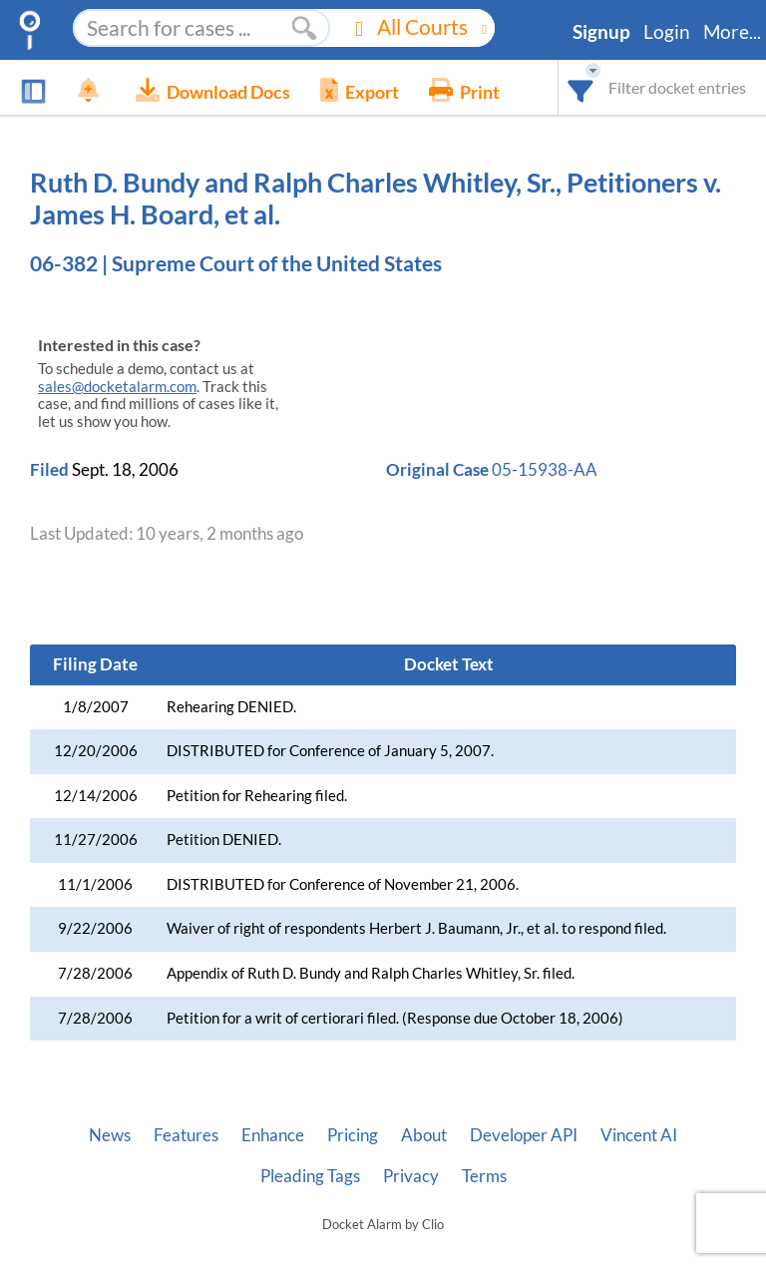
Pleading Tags (310, 1176)
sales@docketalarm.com (117, 386)
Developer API (523, 1135)
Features (186, 1135)
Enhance (272, 1135)
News (110, 1135)
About (424, 1135)
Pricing (352, 1135)
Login (666, 32)
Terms (484, 1176)
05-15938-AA (544, 469)
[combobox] (581, 87)
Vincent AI (638, 1135)
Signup (601, 32)
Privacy (411, 1176)
